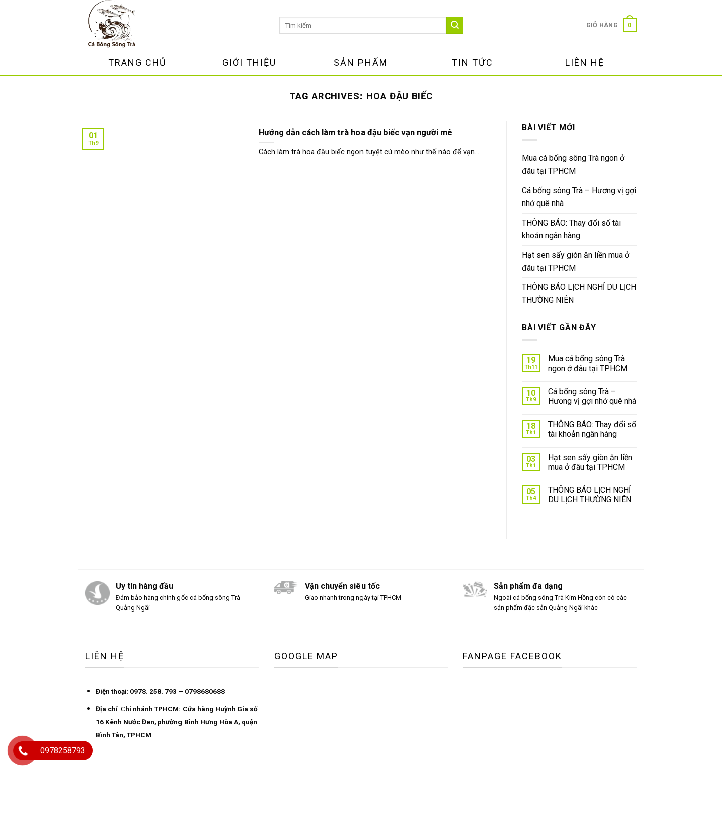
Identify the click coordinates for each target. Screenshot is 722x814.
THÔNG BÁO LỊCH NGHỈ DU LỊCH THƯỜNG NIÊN (579, 293)
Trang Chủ (137, 62)
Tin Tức (472, 62)
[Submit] (454, 25)
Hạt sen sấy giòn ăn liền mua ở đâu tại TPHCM (575, 261)
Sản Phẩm (361, 62)
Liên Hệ (584, 62)
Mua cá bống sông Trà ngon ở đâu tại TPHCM (573, 164)
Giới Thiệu (249, 62)
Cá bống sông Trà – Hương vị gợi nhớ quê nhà (579, 197)
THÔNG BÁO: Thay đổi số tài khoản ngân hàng (571, 229)
